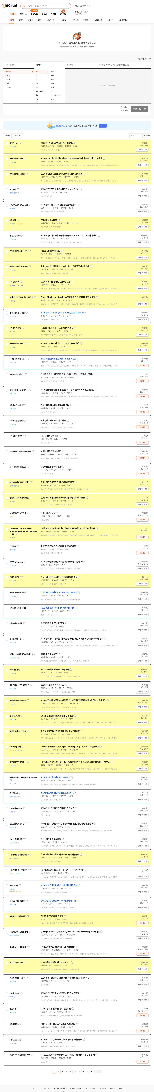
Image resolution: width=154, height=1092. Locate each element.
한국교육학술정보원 (17, 901)
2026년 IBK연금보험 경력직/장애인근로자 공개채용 (61, 174)
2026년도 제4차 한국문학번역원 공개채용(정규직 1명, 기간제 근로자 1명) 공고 (72, 638)
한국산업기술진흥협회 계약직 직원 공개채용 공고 (60, 854)
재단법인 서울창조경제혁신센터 (21, 654)
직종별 (21, 20)
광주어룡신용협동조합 (18, 467)
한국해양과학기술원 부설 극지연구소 (23, 777)
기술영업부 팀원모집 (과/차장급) (53, 420)
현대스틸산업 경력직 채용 (51, 839)
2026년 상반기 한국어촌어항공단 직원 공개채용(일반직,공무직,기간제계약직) (71, 158)
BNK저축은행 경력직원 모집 (52, 916)
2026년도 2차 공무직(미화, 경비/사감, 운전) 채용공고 (62, 312)
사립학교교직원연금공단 (19, 205)
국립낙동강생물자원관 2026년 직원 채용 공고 (59, 592)
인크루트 (13, 546)
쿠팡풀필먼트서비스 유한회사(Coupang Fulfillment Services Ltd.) (23, 531)
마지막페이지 (100, 1071)
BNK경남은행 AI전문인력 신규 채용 (55, 669)
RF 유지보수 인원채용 (49, 436)
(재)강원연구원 (15, 1039)
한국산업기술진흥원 (17, 978)
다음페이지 (96, 1071)
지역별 (11, 20)
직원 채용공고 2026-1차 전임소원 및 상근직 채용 (60, 731)
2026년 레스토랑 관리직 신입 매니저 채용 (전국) (60, 343)
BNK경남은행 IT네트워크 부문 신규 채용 (57, 715)
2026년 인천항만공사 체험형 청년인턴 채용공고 (60, 993)
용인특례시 (14, 143)
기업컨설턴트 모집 (48, 513)
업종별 (40, 20)
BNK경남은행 (15, 669)
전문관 (85, 20)
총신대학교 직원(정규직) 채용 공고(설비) (56, 792)
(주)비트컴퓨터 (15, 746)
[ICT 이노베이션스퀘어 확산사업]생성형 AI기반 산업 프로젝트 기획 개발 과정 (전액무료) (75, 762)
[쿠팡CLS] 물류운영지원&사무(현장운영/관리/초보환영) (63, 497)
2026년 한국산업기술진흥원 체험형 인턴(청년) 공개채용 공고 (65, 977)
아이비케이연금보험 (17, 174)
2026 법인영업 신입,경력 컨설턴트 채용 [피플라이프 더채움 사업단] (67, 389)
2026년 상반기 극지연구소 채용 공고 (55, 777)
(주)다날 (13, 220)
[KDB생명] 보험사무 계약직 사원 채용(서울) (58, 607)
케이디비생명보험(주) (18, 608)
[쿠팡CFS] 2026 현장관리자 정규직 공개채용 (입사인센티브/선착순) (68, 528)
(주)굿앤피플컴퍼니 (17, 374)
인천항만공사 (15, 235)
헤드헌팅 (75, 20)
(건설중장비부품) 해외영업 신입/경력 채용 (57, 947)
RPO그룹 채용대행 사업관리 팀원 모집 (56, 1008)
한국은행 (13, 189)
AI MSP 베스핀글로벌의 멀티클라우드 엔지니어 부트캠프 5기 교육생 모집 (70, 746)
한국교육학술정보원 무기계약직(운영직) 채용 (58, 900)
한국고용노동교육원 (17, 312)
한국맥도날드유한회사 (18, 343)
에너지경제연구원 (16, 561)
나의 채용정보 (123, 20)
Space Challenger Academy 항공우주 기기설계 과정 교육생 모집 (68, 297)
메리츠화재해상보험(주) (19, 870)
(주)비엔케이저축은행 (18, 916)
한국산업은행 (15, 577)
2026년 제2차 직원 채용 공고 (52, 685)
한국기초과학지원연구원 (19, 266)
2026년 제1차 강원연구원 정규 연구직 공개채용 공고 (61, 1039)
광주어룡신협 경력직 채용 (51, 466)
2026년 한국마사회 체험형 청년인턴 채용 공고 (59, 885)
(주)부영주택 (14, 282)
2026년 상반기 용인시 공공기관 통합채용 (57, 143)
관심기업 (17, 135)
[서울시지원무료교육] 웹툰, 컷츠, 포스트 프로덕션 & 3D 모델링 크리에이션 (70, 931)
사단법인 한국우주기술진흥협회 (21, 297)
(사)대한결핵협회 (16, 623)
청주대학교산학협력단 (18, 762)
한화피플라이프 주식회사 (19, 390)
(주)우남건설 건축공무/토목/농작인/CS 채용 (58, 1024)
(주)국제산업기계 (16, 405)
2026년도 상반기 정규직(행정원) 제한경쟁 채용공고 (61, 561)
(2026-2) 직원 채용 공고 (51, 251)
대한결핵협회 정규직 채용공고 (53, 623)
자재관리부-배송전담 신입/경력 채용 (55, 405)
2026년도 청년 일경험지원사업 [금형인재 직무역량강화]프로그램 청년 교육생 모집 (73, 700)
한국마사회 (14, 885)
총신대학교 (14, 793)
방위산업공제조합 (16, 962)
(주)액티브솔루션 (16, 436)
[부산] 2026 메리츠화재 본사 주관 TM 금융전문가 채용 (62, 870)
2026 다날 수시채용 (49, 220)
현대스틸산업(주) (16, 839)
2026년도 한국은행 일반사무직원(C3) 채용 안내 (60, 189)
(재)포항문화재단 (16, 808)
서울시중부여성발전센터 (19, 931)
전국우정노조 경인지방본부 (20, 1055)
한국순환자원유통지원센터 (20, 482)
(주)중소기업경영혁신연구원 (20, 451)
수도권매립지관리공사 (18, 824)
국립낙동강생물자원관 (18, 592)
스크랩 (7, 135)
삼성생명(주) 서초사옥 (18, 513)
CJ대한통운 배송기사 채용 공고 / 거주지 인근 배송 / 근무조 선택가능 (67, 374)
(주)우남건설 (14, 1024)
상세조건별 (50, 20)
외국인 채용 (98, 20)
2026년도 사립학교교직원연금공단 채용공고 (58, 204)
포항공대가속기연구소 (18, 731)
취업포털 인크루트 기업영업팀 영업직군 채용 (58, 546)
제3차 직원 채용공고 (49, 654)
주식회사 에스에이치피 (18, 947)
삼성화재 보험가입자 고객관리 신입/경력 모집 (58, 358)
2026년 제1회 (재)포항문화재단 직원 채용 (57, 808)
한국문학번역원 (15, 639)
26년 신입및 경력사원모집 (51, 451)
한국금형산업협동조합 (18, 700)
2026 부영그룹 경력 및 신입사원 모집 (55, 281)
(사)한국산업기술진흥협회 (19, 854)
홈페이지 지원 (142, 150)
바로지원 (142, 366)
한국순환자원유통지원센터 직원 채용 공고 (57, 482)
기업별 (30, 20)
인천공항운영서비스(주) (19, 251)
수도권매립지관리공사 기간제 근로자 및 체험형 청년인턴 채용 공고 (67, 823)
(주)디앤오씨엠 (15, 328)
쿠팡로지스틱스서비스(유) (19, 497)
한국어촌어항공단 (16, 158)
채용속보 (64, 20)
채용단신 (110, 20)
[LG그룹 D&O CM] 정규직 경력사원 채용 (57, 328)
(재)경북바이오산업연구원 (19, 685)
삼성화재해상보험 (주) (18, 359)
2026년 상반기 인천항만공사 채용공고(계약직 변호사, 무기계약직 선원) (69, 235)
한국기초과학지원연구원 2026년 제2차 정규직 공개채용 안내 (65, 266)
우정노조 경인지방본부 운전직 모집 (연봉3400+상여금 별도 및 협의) (68, 1055)
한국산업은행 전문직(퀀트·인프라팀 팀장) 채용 (59, 577)
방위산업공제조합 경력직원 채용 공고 (55, 962)
